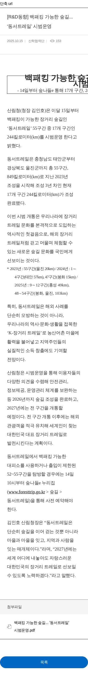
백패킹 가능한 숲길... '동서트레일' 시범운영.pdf (41, 626)
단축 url (6, 4)
